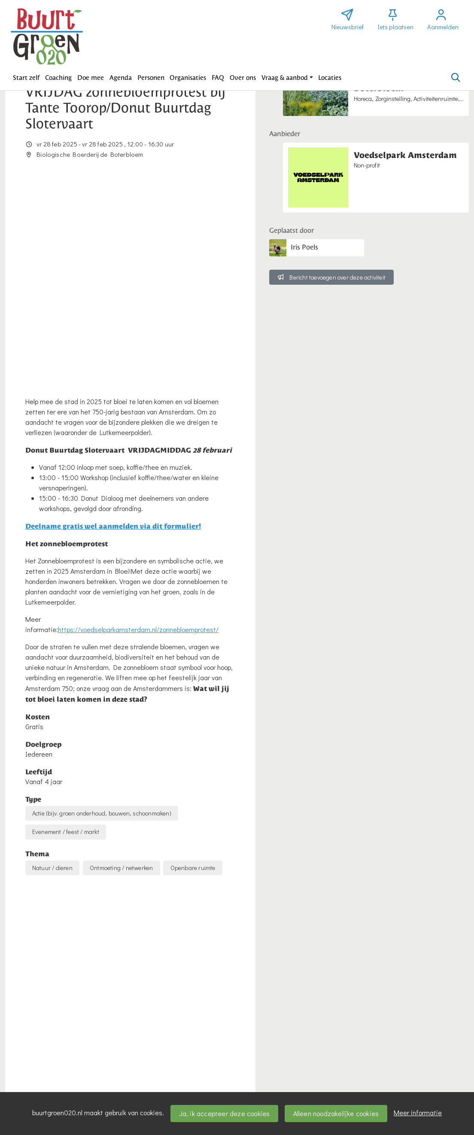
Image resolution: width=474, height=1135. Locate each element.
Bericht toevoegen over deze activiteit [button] (331, 277)
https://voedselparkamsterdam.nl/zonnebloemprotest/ (138, 429)
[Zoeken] (455, 78)
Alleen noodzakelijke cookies (336, 1113)
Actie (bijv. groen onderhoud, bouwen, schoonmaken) (101, 613)
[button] (26, 77)
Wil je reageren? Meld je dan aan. (75, 1010)
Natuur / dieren (52, 667)
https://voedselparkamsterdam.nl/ (81, 889)
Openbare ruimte (193, 667)
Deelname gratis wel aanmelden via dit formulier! (113, 325)
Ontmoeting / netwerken (121, 667)
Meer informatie (418, 1112)
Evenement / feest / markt (65, 631)
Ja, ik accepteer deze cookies (224, 1113)
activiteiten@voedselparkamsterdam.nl (87, 899)
